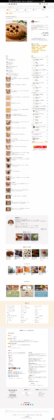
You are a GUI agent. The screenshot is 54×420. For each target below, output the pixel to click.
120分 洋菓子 (34, 48)
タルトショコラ (8, 258)
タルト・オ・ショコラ (26, 258)
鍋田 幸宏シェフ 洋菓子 (35, 47)
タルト (11, 13)
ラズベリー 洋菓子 (42, 47)
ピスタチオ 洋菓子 (44, 45)
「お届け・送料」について (11, 378)
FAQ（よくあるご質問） (41, 393)
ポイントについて (20, 340)
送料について (15, 340)
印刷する (46, 16)
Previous (6, 271)
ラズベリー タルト (42, 50)
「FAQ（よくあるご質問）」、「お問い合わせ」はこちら (36, 385)
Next (47, 271)
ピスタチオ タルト (39, 48)
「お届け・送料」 (32, 341)
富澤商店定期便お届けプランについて (28, 340)
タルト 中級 (38, 45)
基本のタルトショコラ (18, 258)
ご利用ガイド (40, 392)
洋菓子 (7, 13)
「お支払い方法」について (19, 378)
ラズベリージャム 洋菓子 (35, 50)
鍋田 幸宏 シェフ (37, 21)
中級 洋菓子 (33, 45)
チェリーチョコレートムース (44, 259)
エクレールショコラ (34, 258)
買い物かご (11, 340)
